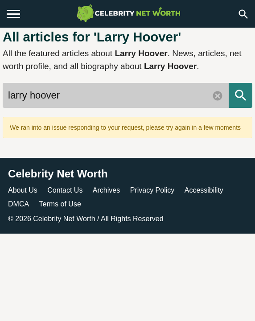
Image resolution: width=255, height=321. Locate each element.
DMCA (18, 204)
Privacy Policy (152, 190)
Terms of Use (60, 204)
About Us (22, 190)
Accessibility (204, 190)
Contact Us (64, 190)
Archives (106, 190)
